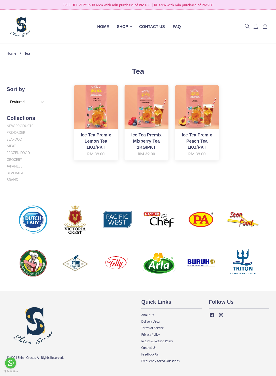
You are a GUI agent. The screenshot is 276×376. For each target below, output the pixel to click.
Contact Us (148, 348)
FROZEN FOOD (18, 152)
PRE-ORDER (16, 132)
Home (11, 53)
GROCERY (14, 159)
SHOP (124, 26)
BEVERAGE (15, 173)
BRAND (12, 179)
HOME (103, 26)
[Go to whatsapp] (10, 363)
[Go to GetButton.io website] (11, 371)
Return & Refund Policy (157, 341)
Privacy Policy (150, 334)
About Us (147, 315)
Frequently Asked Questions (160, 361)
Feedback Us (150, 354)
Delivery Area (150, 321)
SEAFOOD (14, 139)
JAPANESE (15, 166)
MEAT (11, 145)
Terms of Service (152, 328)
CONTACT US (152, 26)
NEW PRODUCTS (20, 125)
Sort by (16, 89)
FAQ (177, 26)
